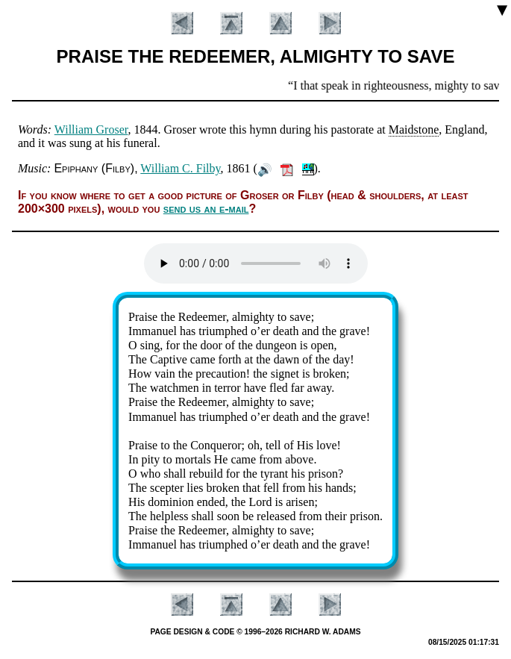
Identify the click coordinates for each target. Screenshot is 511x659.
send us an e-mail (206, 208)
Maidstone (414, 129)
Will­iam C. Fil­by (180, 168)
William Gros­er (91, 129)
